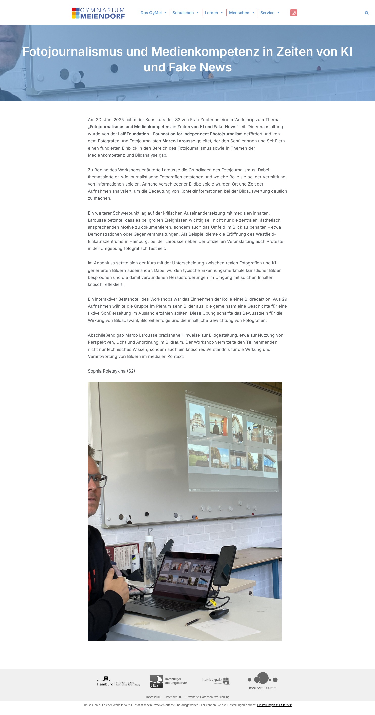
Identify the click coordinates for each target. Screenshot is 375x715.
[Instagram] (293, 12)
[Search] (367, 13)
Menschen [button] (242, 12)
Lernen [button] (214, 12)
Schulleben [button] (185, 12)
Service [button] (270, 12)
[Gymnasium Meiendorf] (99, 13)
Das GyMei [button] (154, 12)
